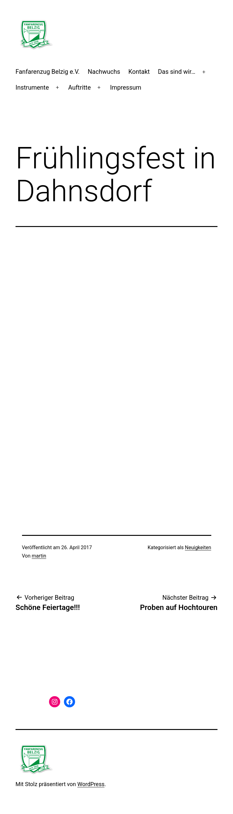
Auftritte (79, 87)
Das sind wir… (176, 71)
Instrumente (32, 87)
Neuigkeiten (198, 547)
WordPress (90, 784)
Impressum (125, 87)
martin (39, 556)
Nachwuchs (104, 71)
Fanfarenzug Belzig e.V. (47, 71)
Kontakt (139, 71)
